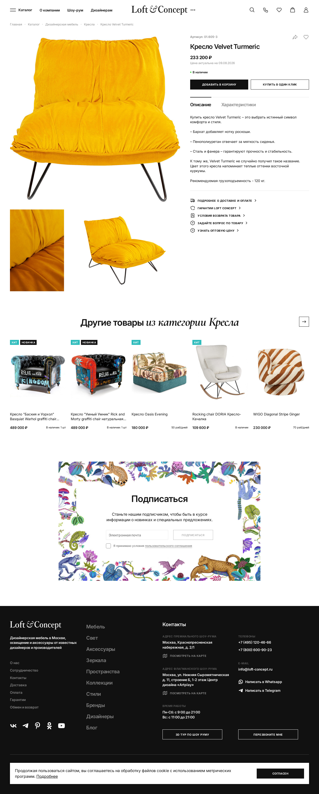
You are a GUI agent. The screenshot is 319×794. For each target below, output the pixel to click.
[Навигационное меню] (21, 9)
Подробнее (47, 776)
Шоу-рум (75, 10)
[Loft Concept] (159, 10)
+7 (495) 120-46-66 (254, 642)
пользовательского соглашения (168, 546)
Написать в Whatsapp (260, 681)
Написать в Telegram (259, 690)
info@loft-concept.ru (255, 669)
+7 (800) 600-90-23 (255, 650)
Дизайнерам (101, 10)
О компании (50, 10)
